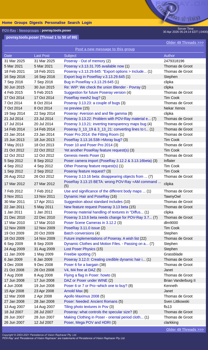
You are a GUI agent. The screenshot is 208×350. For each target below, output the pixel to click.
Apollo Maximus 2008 (81, 296)
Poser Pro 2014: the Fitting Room (91, 134)
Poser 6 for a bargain (81, 265)
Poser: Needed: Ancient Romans (91, 301)
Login (87, 22)
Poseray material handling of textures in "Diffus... (104, 212)
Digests (36, 22)
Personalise (55, 22)
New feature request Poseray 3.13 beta (96, 207)
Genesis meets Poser (81, 155)
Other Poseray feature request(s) (91, 166)
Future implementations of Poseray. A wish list (101, 238)
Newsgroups (29, 30)
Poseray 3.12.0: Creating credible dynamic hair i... (105, 259)
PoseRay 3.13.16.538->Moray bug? (93, 140)
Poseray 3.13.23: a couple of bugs (92, 103)
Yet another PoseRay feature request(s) (96, 150)
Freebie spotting (77, 254)
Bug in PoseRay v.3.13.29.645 (89, 82)
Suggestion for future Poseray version (95, 92)
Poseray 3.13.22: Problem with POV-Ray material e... (107, 119)
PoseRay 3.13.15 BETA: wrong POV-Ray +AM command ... (112, 182)
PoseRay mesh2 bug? (82, 98)
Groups (20, 22)
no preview (73, 108)
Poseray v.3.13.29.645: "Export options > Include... (105, 71)
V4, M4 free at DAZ (80, 270)
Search (74, 22)
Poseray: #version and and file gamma (95, 113)
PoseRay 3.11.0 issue (82, 228)
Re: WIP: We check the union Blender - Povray (102, 87)
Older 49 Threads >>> (185, 42)
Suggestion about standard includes (93, 202)
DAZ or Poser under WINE (86, 280)
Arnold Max (73, 291)
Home (7, 22)
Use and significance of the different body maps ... (105, 191)
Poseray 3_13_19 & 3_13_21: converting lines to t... (106, 129)
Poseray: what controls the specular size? (98, 312)
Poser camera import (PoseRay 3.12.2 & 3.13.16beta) (108, 161)
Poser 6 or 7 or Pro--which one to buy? (95, 286)
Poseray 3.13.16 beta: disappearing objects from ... (106, 176)
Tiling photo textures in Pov (86, 307)
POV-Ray (9, 30)
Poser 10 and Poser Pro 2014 (88, 145)
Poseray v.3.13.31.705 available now (94, 66)
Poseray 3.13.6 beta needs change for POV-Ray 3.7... (108, 217)
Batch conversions (79, 233)
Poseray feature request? (84, 171)
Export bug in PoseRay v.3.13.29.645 (94, 77)
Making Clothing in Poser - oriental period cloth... (104, 317)
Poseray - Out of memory (84, 61)
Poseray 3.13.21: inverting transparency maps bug (105, 124)
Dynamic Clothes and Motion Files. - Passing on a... (106, 244)
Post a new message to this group (105, 49)
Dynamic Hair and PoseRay (86, 196)
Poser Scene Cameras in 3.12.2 (90, 223)
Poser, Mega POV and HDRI (87, 322)
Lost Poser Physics (79, 249)
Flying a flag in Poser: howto (87, 275)
